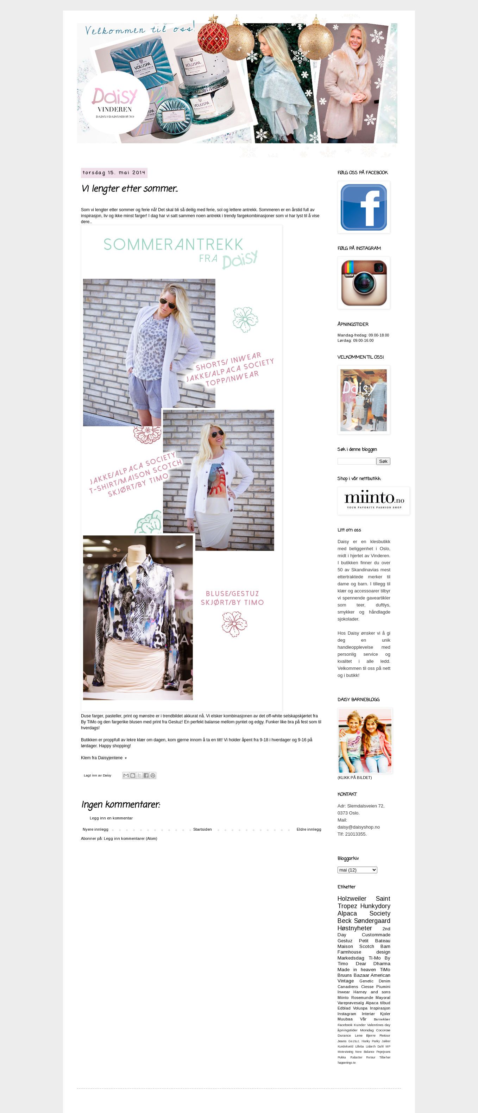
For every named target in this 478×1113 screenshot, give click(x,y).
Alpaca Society (364, 913)
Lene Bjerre (365, 1035)
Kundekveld (345, 1046)
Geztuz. (354, 1041)
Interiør (368, 1014)
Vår (363, 1019)
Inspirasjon (380, 1008)
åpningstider (348, 1030)
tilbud (385, 1003)
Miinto (343, 997)
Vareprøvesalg (351, 1003)
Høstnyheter (355, 928)
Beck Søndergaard (364, 920)
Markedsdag (351, 958)
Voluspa (360, 1008)
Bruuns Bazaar (353, 975)
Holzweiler (352, 898)
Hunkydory (375, 906)
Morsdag (367, 1030)
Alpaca (372, 1003)
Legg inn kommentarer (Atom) (130, 838)
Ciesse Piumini (376, 987)
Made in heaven (357, 969)
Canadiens (348, 987)
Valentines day (378, 1025)
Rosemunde (362, 997)
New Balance (364, 1052)
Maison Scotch (356, 946)
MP (387, 1046)
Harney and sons (371, 992)
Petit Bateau (374, 940)
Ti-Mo (375, 958)
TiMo (385, 969)
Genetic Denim (374, 981)
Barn (385, 946)
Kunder (360, 1025)
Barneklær (382, 1019)
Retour (370, 1057)
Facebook (345, 1025)
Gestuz (345, 940)
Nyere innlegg (95, 829)
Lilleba (359, 1046)
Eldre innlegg (309, 829)
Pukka (342, 1057)
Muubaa (345, 1019)
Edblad (344, 1008)
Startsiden (202, 829)
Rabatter (356, 1057)
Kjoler (385, 1014)
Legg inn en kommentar (111, 818)
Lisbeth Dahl (375, 1046)
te (354, 1062)
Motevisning (345, 1052)
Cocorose (383, 1030)
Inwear (344, 992)
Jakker (386, 1041)
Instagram (347, 1014)
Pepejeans (383, 1052)
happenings (345, 1062)
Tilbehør (384, 1057)
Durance (344, 1035)
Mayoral (383, 997)
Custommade (376, 934)
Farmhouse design (364, 952)
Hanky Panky (370, 1041)
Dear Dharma (373, 963)
